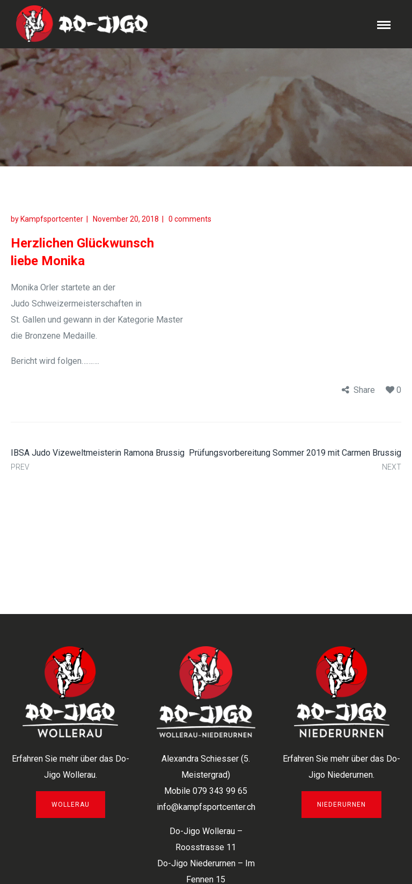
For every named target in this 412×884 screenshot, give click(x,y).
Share (364, 390)
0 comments (189, 219)
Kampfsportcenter (51, 219)
